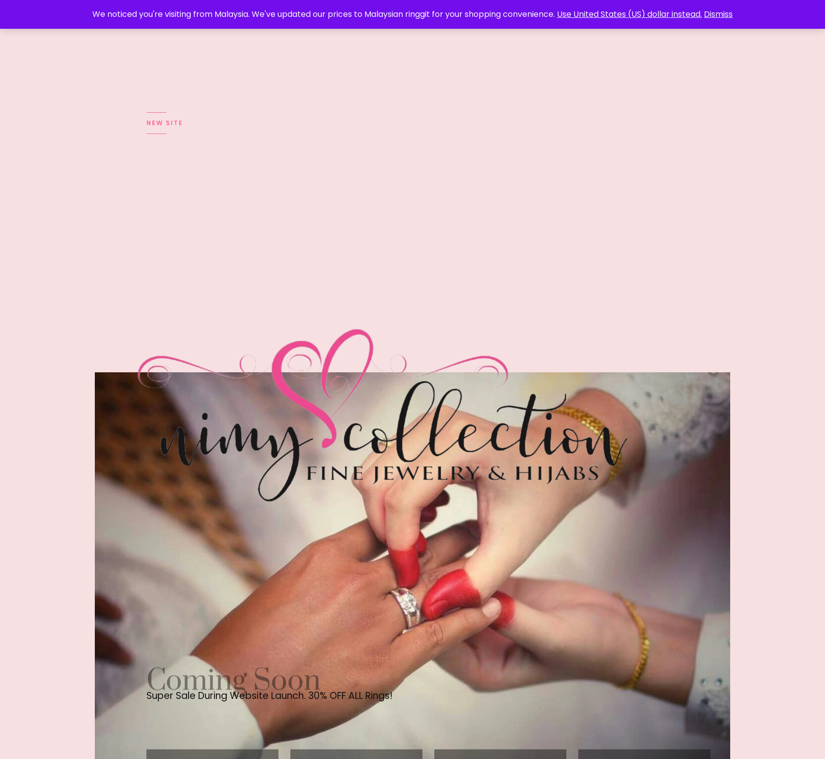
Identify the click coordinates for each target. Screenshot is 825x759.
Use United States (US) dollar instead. (629, 14)
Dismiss (718, 14)
